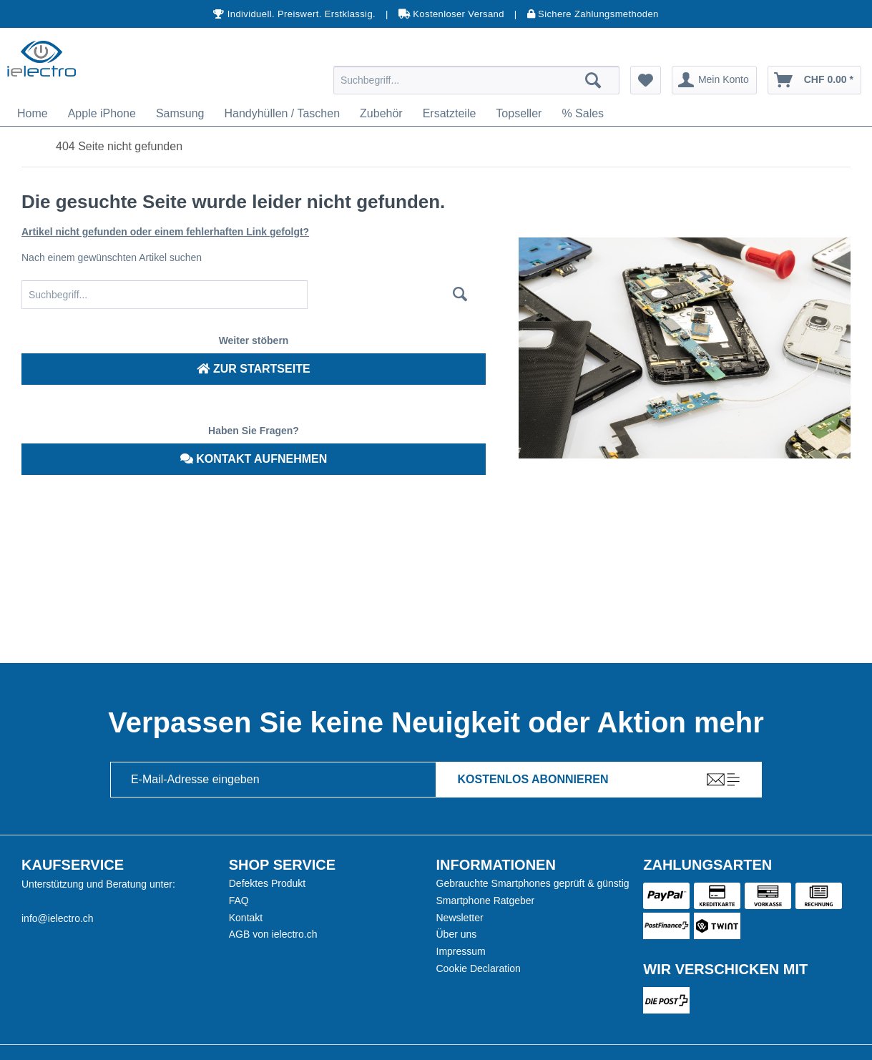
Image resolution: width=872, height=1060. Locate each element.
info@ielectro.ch (57, 918)
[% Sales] (583, 114)
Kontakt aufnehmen (254, 459)
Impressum (461, 951)
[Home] (32, 114)
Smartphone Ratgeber (485, 900)
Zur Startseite (253, 369)
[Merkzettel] (645, 80)
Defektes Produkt (267, 883)
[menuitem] (476, 80)
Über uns (456, 934)
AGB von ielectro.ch (273, 934)
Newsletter (460, 917)
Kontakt (246, 917)
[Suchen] (593, 80)
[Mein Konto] (714, 80)
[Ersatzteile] (449, 114)
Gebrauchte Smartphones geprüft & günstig (532, 883)
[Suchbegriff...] (476, 80)
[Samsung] (180, 114)
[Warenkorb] (814, 80)
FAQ (239, 900)
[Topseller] (519, 114)
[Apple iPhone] (102, 114)
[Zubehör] (381, 114)
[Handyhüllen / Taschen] (282, 114)
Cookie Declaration (478, 968)
